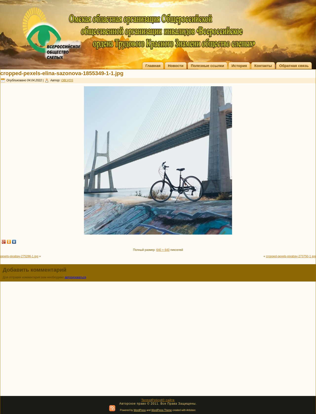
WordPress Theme (161, 410)
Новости (175, 66)
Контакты (263, 66)
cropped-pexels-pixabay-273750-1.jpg (291, 256)
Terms (146, 400)
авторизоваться (75, 277)
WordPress (140, 410)
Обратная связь (294, 66)
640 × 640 (163, 250)
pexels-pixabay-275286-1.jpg (19, 256)
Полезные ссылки (207, 66)
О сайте (168, 400)
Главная (152, 66)
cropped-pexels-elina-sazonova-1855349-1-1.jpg (61, 73)
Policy (156, 400)
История (239, 66)
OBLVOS (67, 80)
